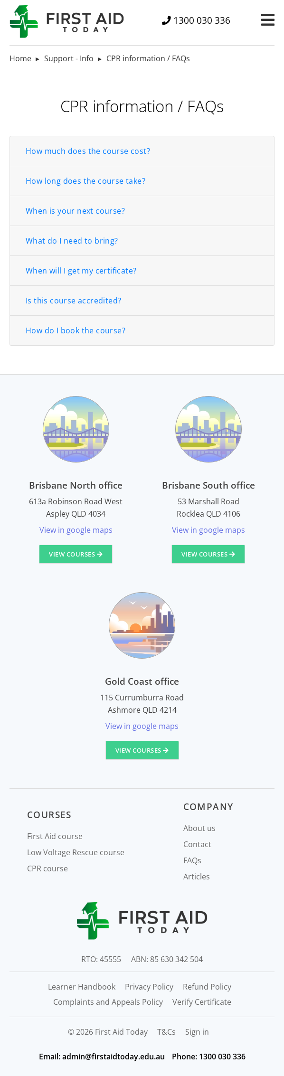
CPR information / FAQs (148, 58)
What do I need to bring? (72, 241)
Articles (196, 876)
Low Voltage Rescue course (75, 852)
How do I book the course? (75, 330)
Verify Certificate (201, 1002)
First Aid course (55, 836)
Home (20, 58)
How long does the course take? (85, 181)
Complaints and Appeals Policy (108, 1002)
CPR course (47, 868)
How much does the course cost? (88, 151)
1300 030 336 (201, 20)
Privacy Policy (149, 987)
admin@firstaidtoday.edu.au (113, 1056)
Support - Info (69, 58)
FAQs (192, 860)
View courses (76, 554)
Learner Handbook (81, 987)
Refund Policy (207, 987)
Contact (197, 844)
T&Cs (166, 1032)
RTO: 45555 (101, 959)
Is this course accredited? (73, 300)
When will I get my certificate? (81, 270)
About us (199, 828)
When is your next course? (75, 211)
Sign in (197, 1032)
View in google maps (76, 530)
